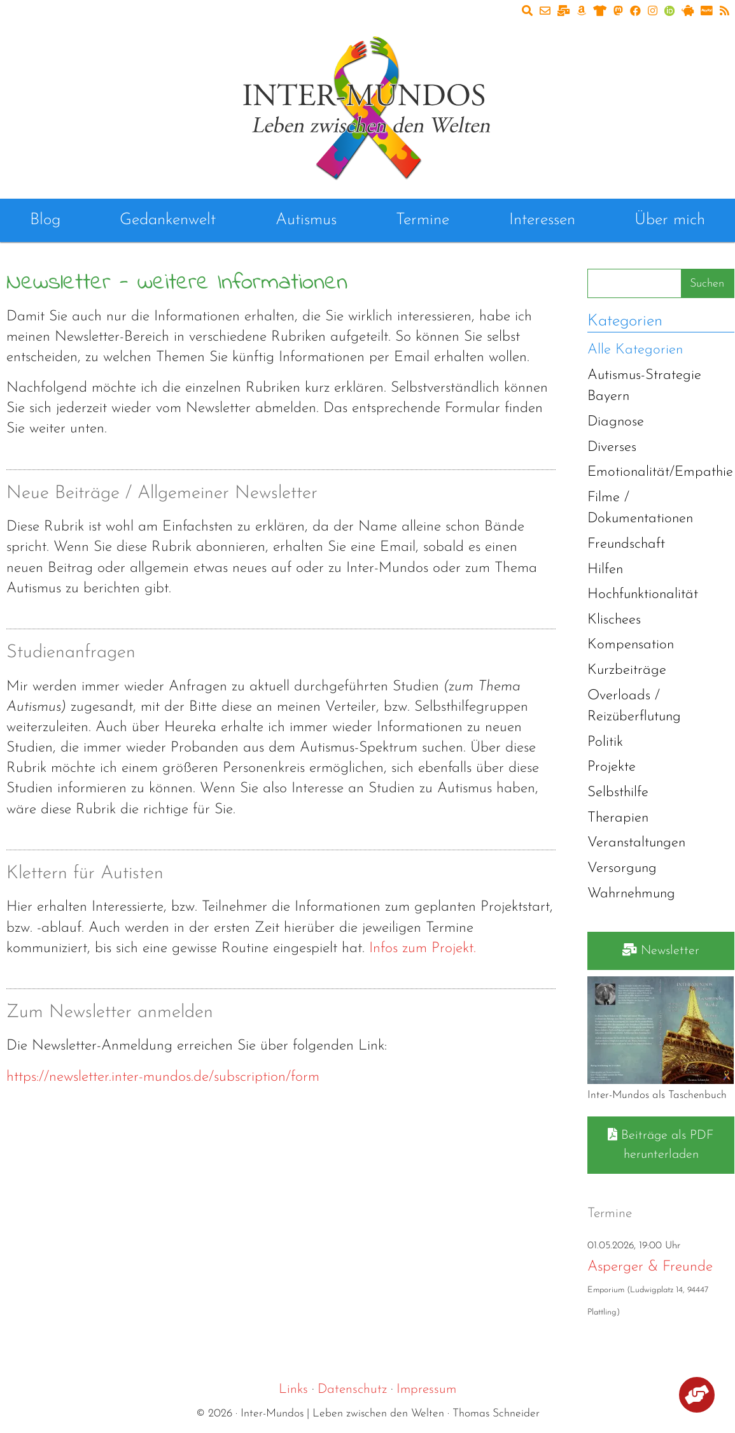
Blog (45, 220)
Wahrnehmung (631, 894)
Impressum (426, 1389)
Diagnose (615, 422)
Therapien (617, 818)
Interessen (542, 220)
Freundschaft (626, 544)
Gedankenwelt (168, 220)
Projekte (611, 767)
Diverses (611, 447)
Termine (422, 220)
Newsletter (660, 950)
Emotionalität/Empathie (660, 472)
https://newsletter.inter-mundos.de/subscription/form (162, 1077)
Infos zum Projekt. (422, 948)
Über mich (669, 220)
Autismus (306, 220)
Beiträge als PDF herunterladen (661, 1144)
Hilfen (605, 569)
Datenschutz (352, 1389)
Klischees (614, 620)
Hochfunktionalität (642, 594)
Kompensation (630, 645)
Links (293, 1389)
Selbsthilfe (617, 792)
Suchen (707, 284)
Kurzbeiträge (626, 670)
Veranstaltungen (636, 843)
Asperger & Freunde (650, 1267)
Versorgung (622, 868)
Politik (605, 742)
